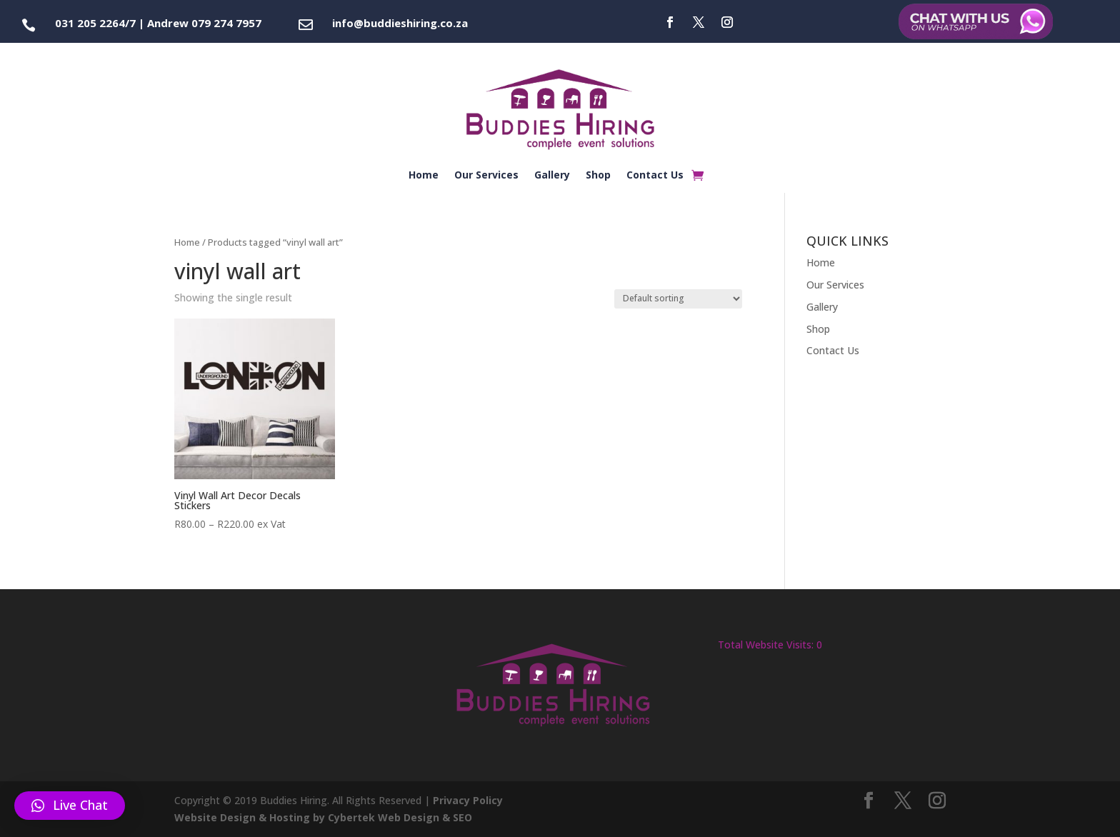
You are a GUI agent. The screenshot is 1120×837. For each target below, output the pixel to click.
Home (424, 175)
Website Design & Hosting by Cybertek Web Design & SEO (323, 817)
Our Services (486, 175)
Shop (598, 175)
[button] (69, 805)
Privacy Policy (468, 800)
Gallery (552, 175)
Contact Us (655, 175)
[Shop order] (678, 299)
